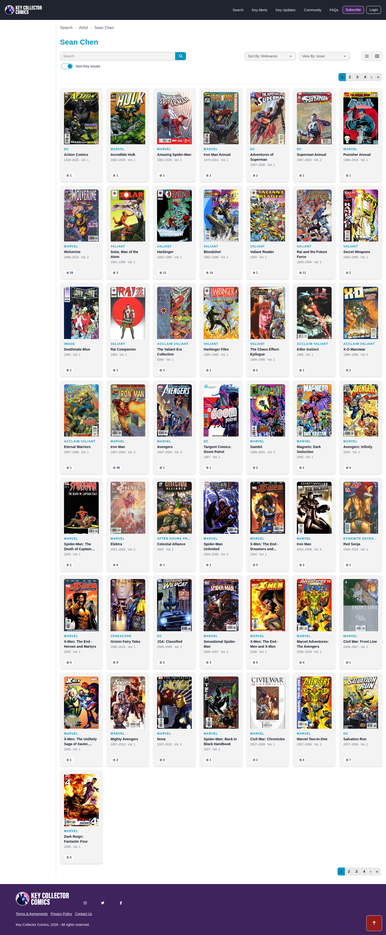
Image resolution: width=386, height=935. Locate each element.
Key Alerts (259, 10)
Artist (83, 28)
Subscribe (353, 10)
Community (313, 10)
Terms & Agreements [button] (32, 914)
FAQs (334, 10)
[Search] (180, 56)
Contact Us (83, 914)
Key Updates (285, 10)
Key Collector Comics (32, 925)
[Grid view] (377, 56)
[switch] (67, 66)
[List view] (367, 56)
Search (238, 10)
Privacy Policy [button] (61, 914)
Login (374, 10)
